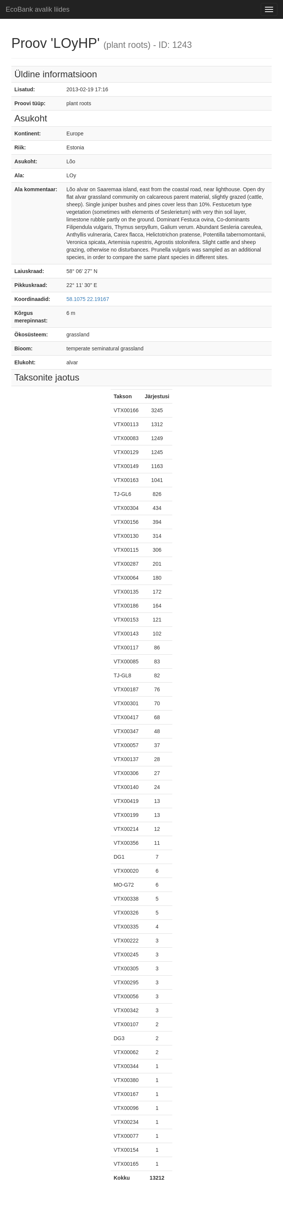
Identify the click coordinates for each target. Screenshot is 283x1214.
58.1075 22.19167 (87, 299)
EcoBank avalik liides (38, 9)
